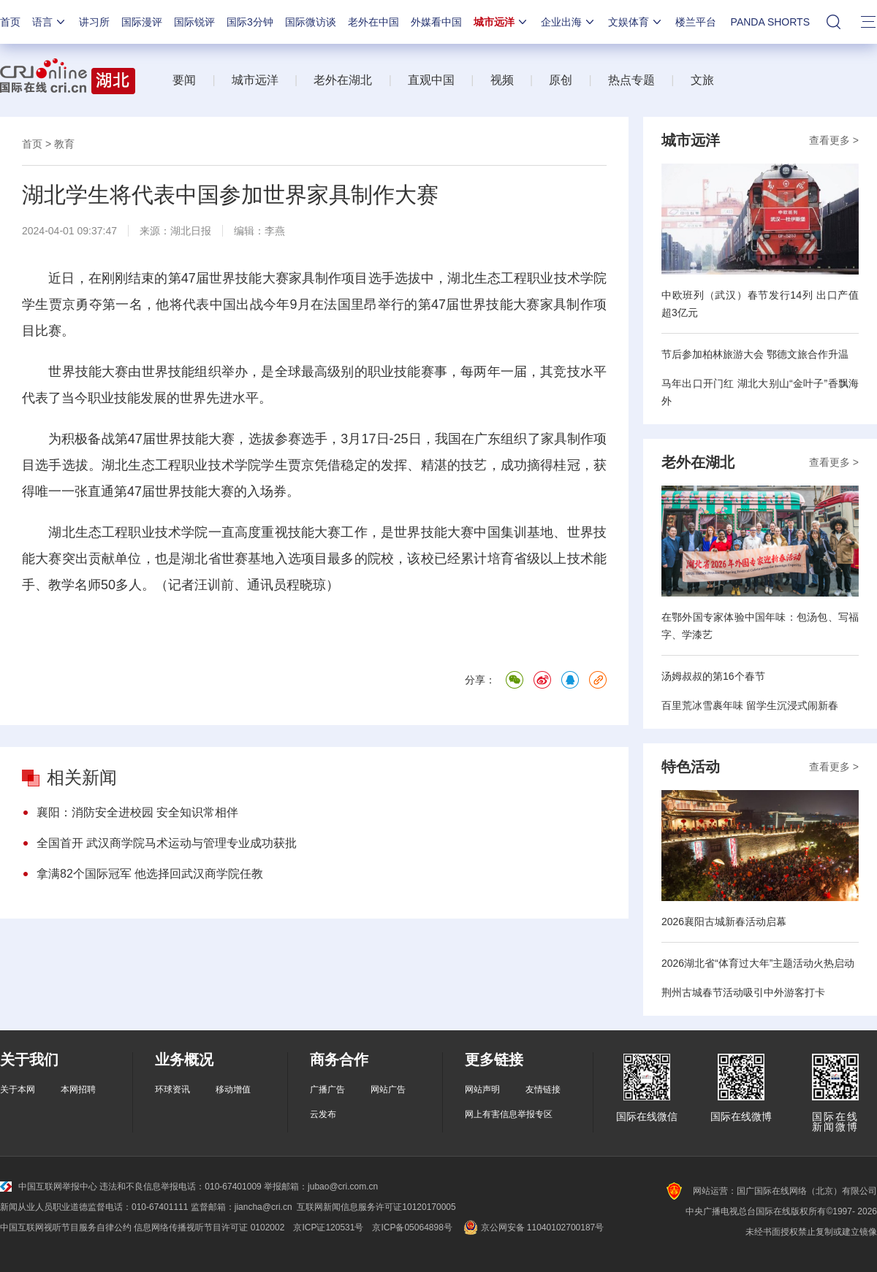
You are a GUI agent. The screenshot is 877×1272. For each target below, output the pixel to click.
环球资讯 (172, 1089)
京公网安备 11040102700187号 (532, 1227)
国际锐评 (194, 22)
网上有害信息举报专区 (509, 1114)
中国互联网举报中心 (48, 1186)
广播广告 (327, 1089)
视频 (502, 80)
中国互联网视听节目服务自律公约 (66, 1227)
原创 (560, 80)
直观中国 (431, 80)
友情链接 (543, 1089)
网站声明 (482, 1089)
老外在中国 (373, 22)
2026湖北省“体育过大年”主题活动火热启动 (757, 963)
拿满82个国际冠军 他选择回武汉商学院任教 (150, 873)
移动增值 (233, 1089)
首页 (10, 22)
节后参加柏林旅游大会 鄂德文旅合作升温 (754, 354)
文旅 (702, 80)
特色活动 (690, 767)
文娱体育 (636, 22)
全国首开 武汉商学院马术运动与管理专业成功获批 (167, 843)
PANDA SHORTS (770, 22)
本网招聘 (78, 1089)
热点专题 (631, 80)
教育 (64, 144)
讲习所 (94, 22)
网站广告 (388, 1089)
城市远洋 (501, 22)
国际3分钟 (250, 22)
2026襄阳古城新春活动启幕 (723, 921)
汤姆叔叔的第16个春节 (713, 676)
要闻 (184, 80)
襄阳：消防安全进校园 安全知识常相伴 (137, 812)
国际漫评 (141, 22)
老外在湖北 (343, 80)
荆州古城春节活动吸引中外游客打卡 (743, 992)
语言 (49, 22)
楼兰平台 (695, 22)
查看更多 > (834, 140)
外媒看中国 (436, 22)
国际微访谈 (310, 22)
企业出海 (568, 22)
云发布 (323, 1114)
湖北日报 (190, 231)
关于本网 (17, 1089)
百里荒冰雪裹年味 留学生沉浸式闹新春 (749, 705)
